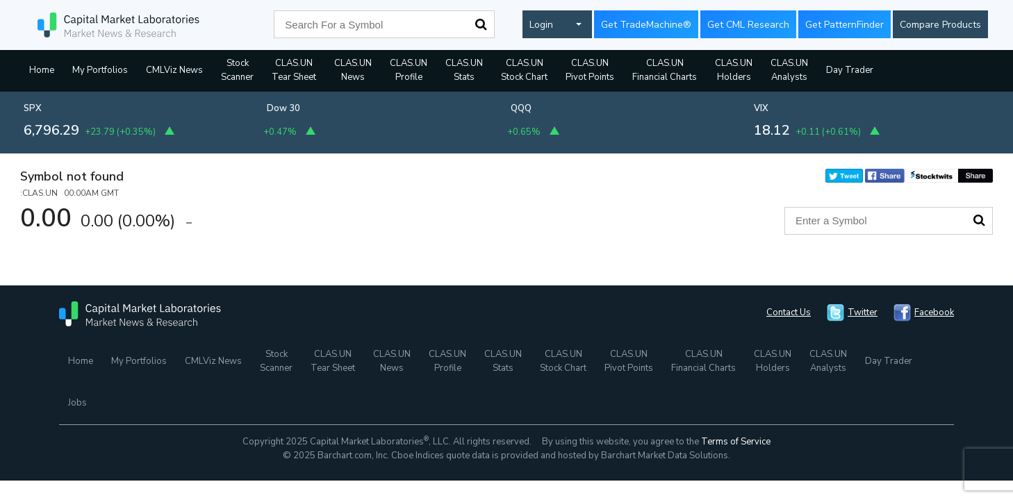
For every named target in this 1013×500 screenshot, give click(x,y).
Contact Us (788, 312)
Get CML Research (748, 24)
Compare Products (940, 24)
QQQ (521, 108)
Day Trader (849, 70)
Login (541, 24)
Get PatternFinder (844, 24)
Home (41, 70)
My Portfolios (100, 70)
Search (481, 24)
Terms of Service (736, 441)
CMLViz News (174, 70)
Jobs (77, 403)
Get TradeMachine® (646, 24)
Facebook (934, 312)
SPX (33, 108)
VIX (761, 108)
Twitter (863, 312)
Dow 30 (283, 108)
